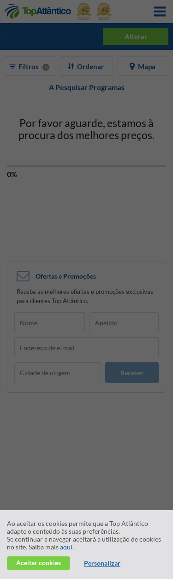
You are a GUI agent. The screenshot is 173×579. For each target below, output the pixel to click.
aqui (66, 547)
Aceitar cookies (38, 563)
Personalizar (102, 563)
